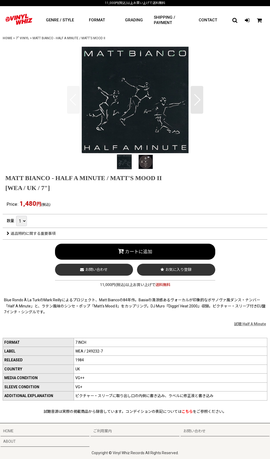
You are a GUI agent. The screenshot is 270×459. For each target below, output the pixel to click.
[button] (234, 20)
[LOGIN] (247, 20)
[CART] (259, 20)
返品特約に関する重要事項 (31, 233)
